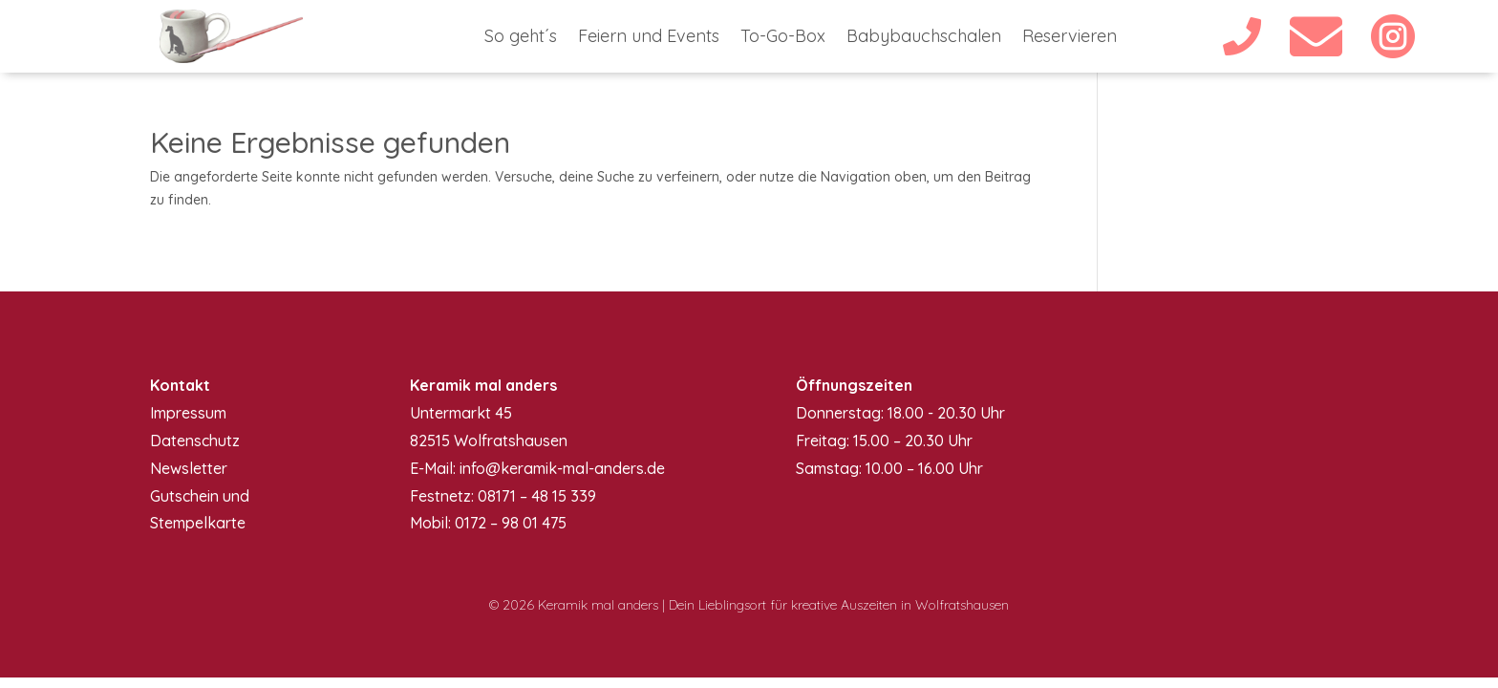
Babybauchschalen (923, 38)
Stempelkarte (198, 522)
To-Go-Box (782, 38)
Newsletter (188, 468)
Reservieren (1069, 38)
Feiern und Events (648, 38)
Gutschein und (199, 495)
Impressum (188, 412)
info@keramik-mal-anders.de (562, 468)
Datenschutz (195, 440)
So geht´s (520, 38)
